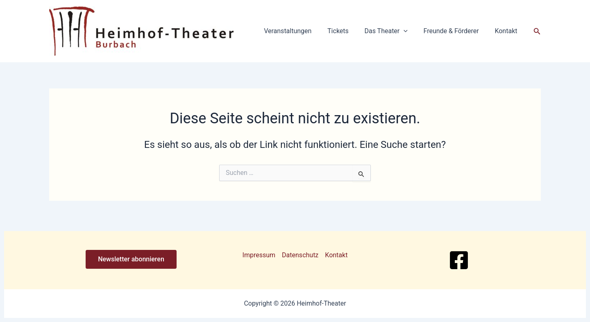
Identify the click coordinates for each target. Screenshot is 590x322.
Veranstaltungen (300, 31)
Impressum (259, 255)
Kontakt (507, 31)
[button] (410, 31)
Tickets (347, 31)
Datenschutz (300, 255)
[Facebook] (459, 260)
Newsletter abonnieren (131, 259)
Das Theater (392, 31)
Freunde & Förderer (455, 31)
